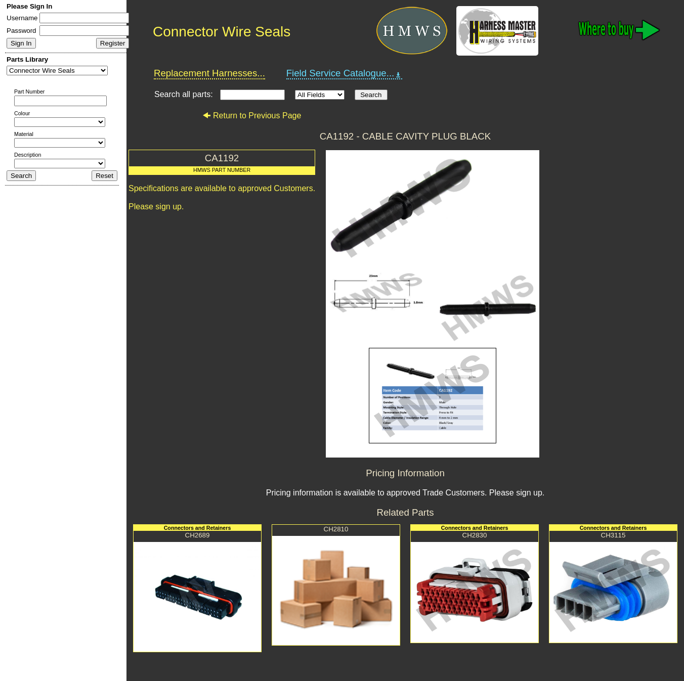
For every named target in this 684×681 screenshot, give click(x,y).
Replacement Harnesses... (209, 73)
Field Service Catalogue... (344, 73)
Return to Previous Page (251, 115)
